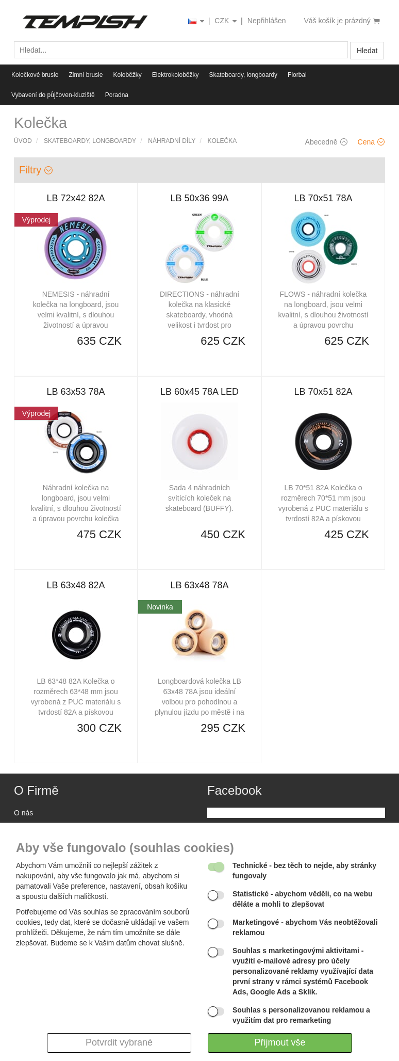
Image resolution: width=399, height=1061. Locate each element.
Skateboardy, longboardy (243, 74)
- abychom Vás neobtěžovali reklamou (305, 927)
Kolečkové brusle (34, 74)
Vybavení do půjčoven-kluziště (53, 95)
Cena (371, 142)
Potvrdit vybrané (119, 1042)
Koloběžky (127, 74)
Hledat (367, 50)
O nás (23, 813)
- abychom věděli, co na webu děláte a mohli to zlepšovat (302, 899)
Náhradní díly (171, 140)
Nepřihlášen (266, 21)
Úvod (23, 140)
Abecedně (326, 142)
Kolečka (222, 140)
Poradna (116, 95)
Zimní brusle (86, 74)
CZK (226, 21)
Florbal (297, 74)
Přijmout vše (279, 1042)
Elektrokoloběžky (175, 74)
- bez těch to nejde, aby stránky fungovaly (304, 870)
